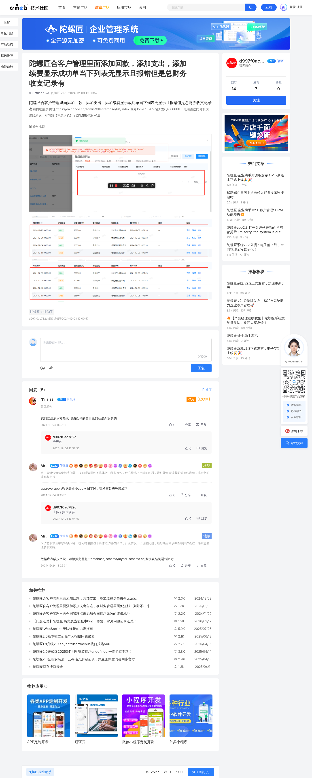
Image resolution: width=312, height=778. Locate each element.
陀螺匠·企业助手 (40, 772)
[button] (206, 389)
